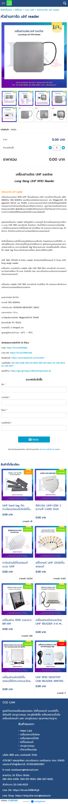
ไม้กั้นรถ (18, 9)
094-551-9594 (31, 362)
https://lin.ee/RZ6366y (17, 347)
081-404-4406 (17, 362)
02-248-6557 (7, 365)
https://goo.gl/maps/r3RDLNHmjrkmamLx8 (31, 370)
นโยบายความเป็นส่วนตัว (47, 449)
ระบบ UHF (29, 9)
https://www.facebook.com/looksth (27, 357)
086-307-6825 (45, 362)
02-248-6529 (59, 362)
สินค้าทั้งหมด (6, 9)
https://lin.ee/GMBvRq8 (21, 352)
